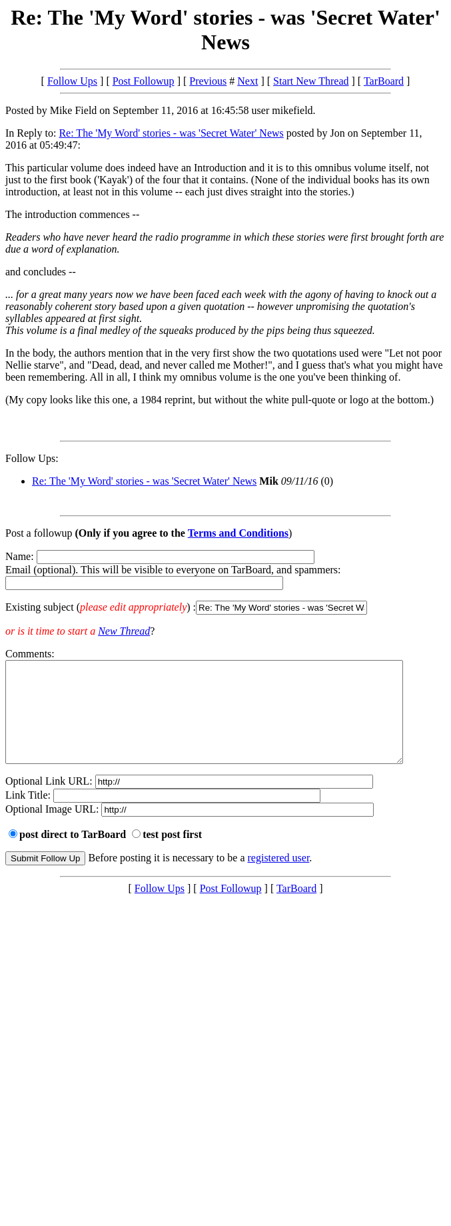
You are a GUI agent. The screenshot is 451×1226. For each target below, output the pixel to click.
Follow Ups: (32, 458)
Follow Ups (72, 81)
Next (247, 81)
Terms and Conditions (238, 533)
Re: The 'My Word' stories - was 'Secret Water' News (171, 133)
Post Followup (144, 81)
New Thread (124, 631)
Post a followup (38, 533)
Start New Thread (310, 81)
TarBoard (384, 81)
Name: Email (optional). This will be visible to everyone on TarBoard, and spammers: (225, 583)
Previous (207, 81)
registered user (279, 877)
